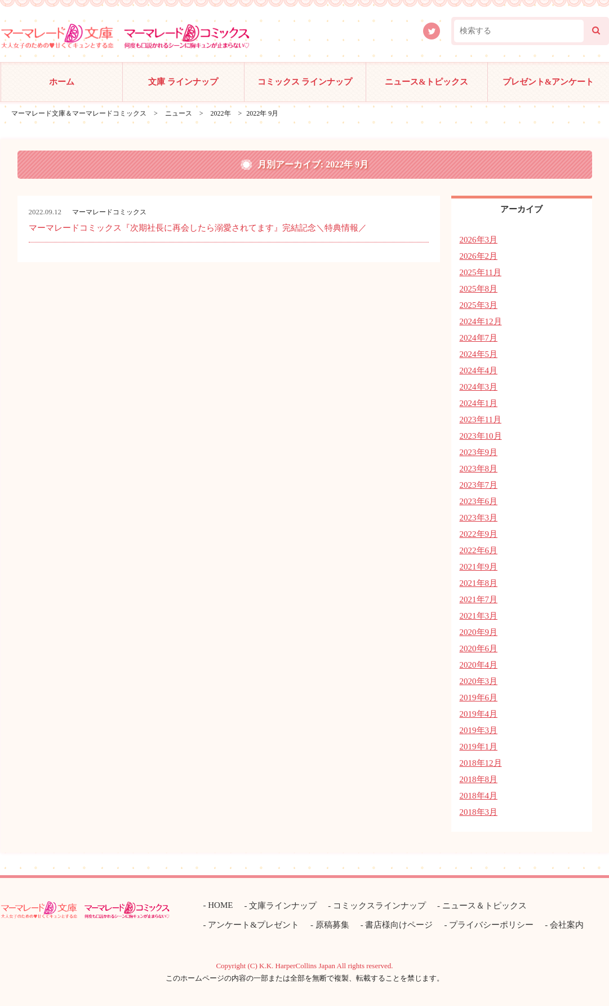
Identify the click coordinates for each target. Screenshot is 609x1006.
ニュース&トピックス (426, 81)
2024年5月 (479, 354)
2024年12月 (481, 321)
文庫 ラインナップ (183, 81)
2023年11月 (480, 419)
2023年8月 (479, 468)
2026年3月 (479, 239)
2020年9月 (479, 632)
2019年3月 (479, 730)
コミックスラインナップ (379, 905)
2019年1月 (479, 746)
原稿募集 (332, 924)
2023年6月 (479, 501)
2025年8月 (479, 288)
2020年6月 (479, 648)
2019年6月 (479, 697)
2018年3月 (479, 812)
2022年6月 (479, 550)
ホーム (61, 81)
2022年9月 (479, 534)
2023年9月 (479, 452)
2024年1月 (479, 403)
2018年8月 (479, 779)
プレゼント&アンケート (548, 81)
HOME (220, 905)
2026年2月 (479, 256)
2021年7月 (479, 599)
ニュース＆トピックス (484, 905)
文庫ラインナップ (283, 905)
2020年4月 (479, 664)
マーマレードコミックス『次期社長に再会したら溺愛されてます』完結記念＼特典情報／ (198, 227)
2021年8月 (479, 583)
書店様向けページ (399, 924)
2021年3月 (479, 615)
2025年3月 (479, 305)
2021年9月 (479, 566)
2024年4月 (479, 370)
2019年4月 (479, 713)
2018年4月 (479, 795)
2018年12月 (481, 762)
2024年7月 (479, 337)
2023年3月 (479, 517)
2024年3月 (479, 386)
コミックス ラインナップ (305, 81)
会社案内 (567, 924)
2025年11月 (480, 272)
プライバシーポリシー (491, 924)
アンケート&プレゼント (253, 924)
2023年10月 (481, 435)
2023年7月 (479, 484)
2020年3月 (479, 681)
